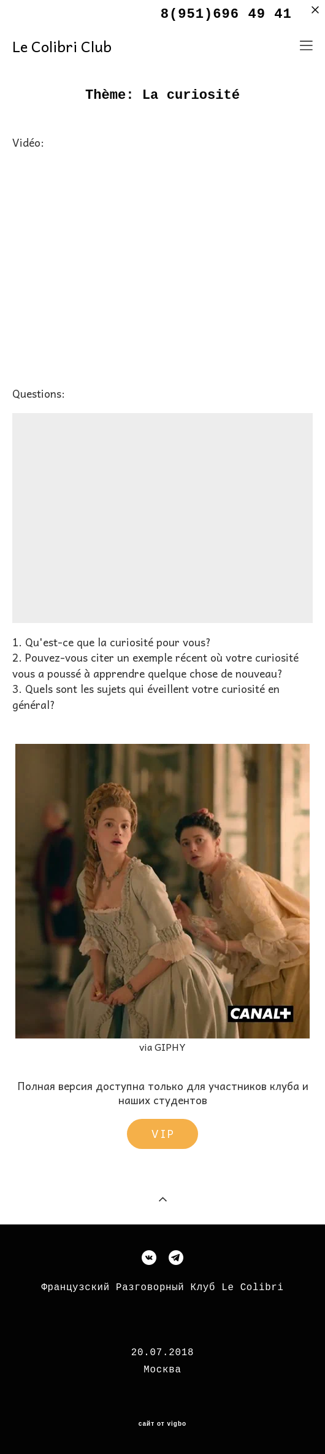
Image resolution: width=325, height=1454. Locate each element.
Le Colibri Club (62, 46)
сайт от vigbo (162, 1424)
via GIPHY (162, 1046)
